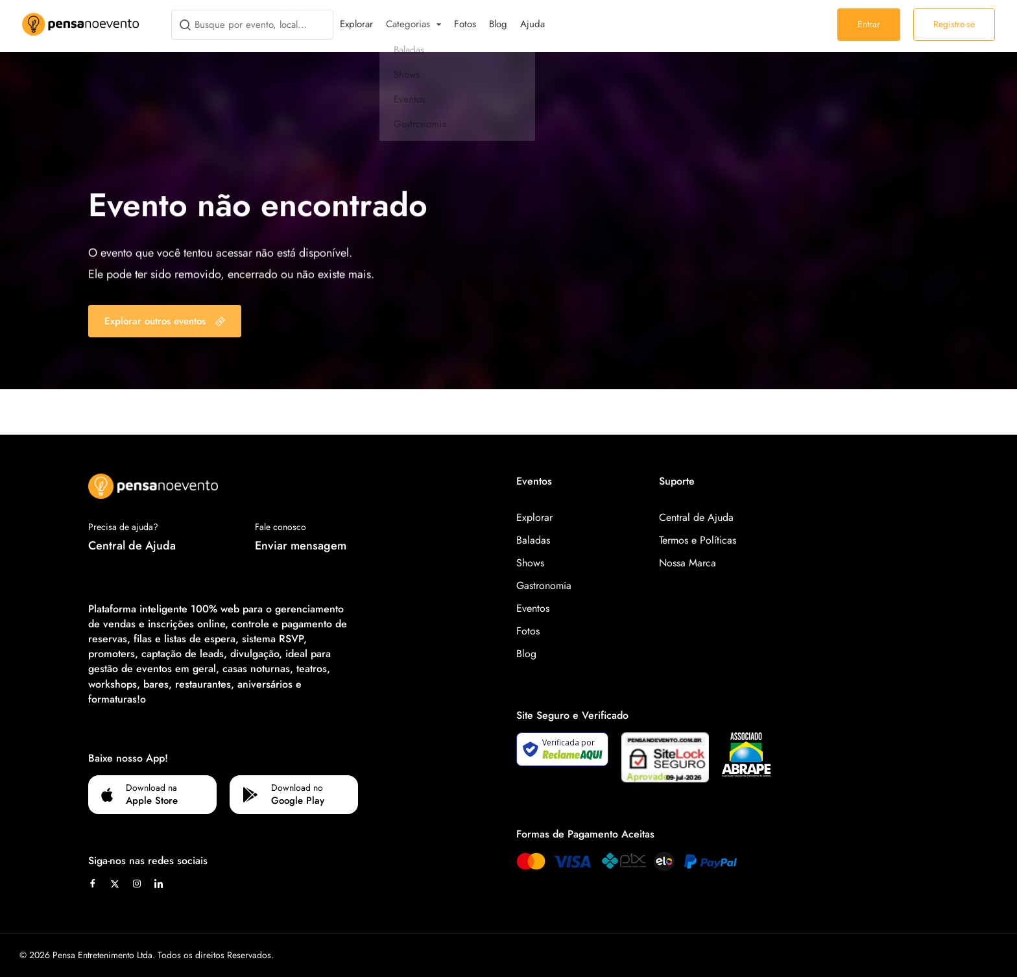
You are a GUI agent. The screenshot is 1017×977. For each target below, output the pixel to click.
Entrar (868, 24)
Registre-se (954, 24)
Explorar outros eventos (164, 321)
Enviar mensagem (300, 545)
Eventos (532, 608)
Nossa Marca (687, 562)
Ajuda (532, 24)
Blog (498, 24)
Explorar (356, 24)
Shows (530, 562)
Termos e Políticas (697, 540)
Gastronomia (543, 585)
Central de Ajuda (132, 545)
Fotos (465, 24)
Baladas (533, 540)
